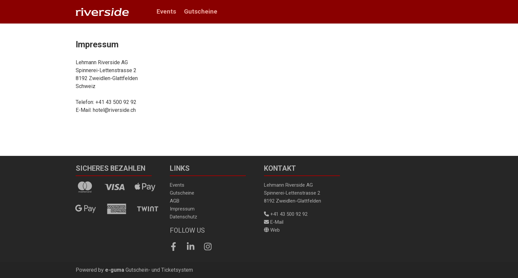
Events (166, 11)
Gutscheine (200, 11)
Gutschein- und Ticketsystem (149, 270)
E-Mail (273, 222)
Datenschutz (183, 217)
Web (272, 230)
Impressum (182, 209)
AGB (174, 201)
